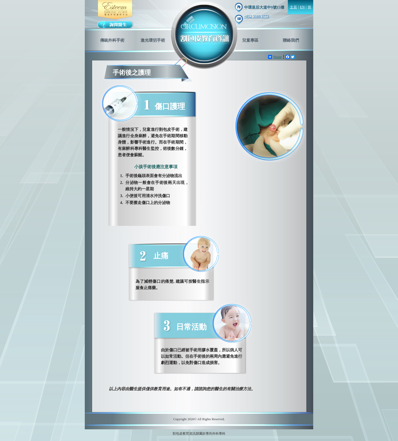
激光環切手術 (153, 40)
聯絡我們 (291, 40)
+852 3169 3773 (256, 16)
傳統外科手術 (112, 40)
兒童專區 (250, 40)
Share (275, 57)
